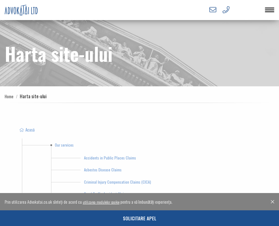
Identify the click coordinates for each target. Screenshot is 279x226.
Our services (64, 145)
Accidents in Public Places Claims (110, 157)
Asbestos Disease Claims (103, 169)
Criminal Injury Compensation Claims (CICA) (117, 182)
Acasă (26, 129)
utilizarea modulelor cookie (104, 201)
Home (10, 96)
